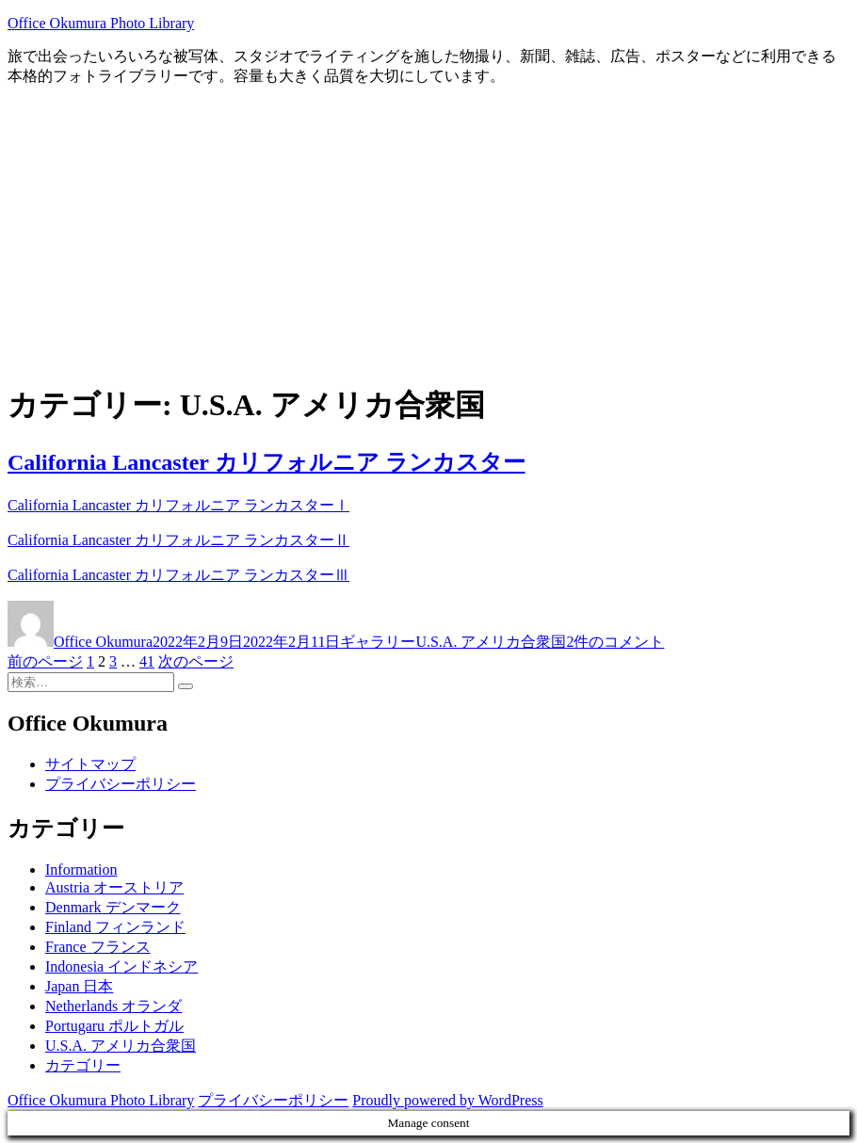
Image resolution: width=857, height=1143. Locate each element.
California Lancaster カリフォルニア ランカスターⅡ (178, 540)
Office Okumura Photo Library (101, 23)
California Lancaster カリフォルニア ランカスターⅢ (178, 575)
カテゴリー (83, 1065)
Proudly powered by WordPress (447, 1100)
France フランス (98, 947)
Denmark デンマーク (113, 907)
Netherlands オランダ (113, 1006)
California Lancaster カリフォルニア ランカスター (267, 462)
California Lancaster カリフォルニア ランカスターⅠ (178, 505)
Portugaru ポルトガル (114, 1026)
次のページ (196, 661)
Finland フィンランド (115, 927)
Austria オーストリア (114, 887)
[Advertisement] (428, 233)
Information (81, 869)
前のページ (45, 661)
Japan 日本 (79, 986)
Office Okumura (103, 642)
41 (146, 661)
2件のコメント (615, 642)
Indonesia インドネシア (121, 966)
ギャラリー (377, 642)
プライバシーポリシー (120, 784)
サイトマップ (90, 764)
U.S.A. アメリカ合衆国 (490, 642)
